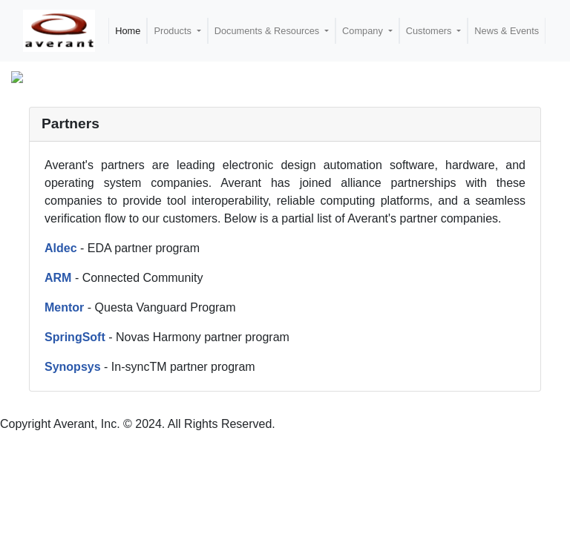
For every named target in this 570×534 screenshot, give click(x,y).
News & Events (506, 30)
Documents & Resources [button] (268, 30)
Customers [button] (430, 30)
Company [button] (363, 30)
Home (127, 30)
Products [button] (174, 30)
